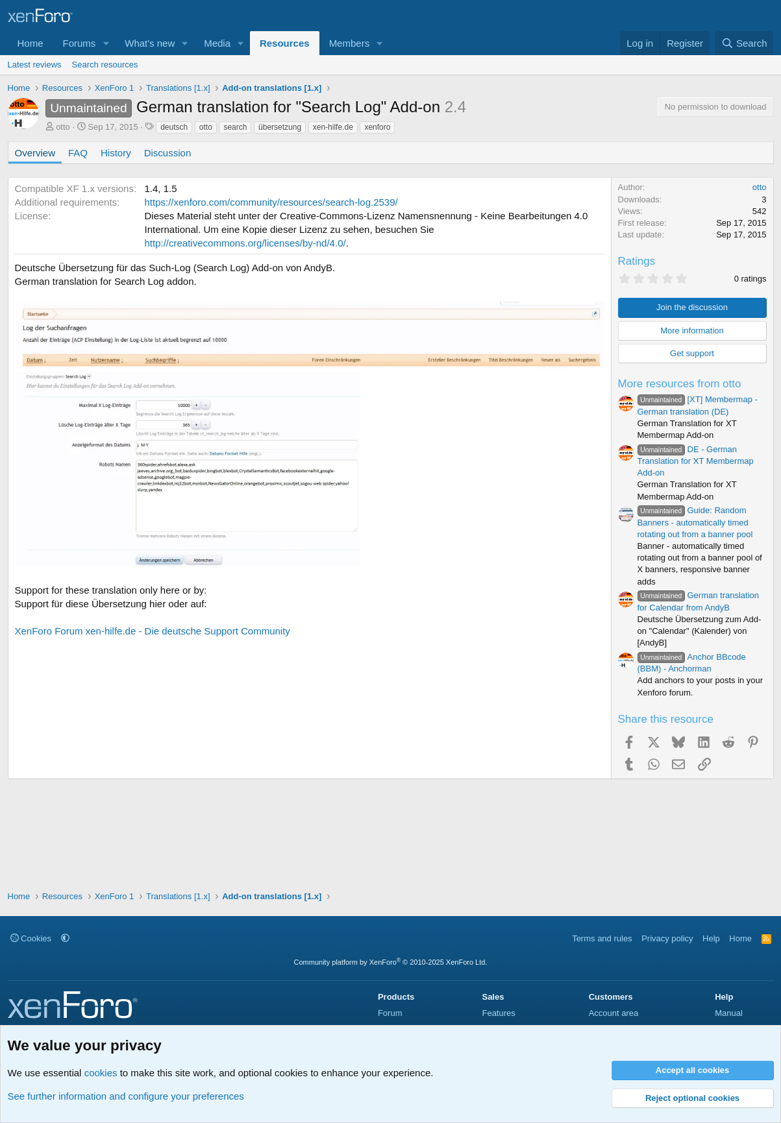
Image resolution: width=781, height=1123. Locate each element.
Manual (729, 1013)
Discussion (168, 152)
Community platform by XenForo (391, 962)
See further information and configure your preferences (126, 1096)
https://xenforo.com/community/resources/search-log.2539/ (271, 202)
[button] (106, 43)
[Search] (744, 43)
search (235, 127)
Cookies (31, 938)
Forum (390, 1013)
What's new (150, 43)
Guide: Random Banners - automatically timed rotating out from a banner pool (695, 521)
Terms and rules (602, 938)
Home (30, 43)
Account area (614, 1013)
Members (349, 43)
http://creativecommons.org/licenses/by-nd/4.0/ (245, 242)
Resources (285, 43)
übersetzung (279, 127)
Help (711, 938)
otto (63, 127)
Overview (35, 152)
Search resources (105, 64)
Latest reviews (35, 64)
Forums (79, 43)
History (116, 152)
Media (217, 43)
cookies (101, 1072)
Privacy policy (667, 938)
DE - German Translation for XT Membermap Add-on (696, 460)
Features (498, 1013)
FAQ (78, 152)
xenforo (377, 127)
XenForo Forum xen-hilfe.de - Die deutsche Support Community (152, 630)
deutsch (174, 127)
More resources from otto (679, 384)
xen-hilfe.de (333, 127)
